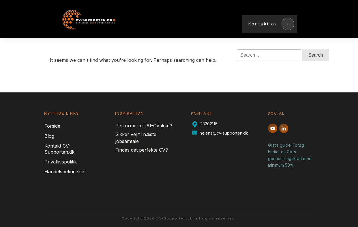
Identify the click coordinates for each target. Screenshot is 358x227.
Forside (52, 126)
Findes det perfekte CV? (141, 150)
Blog (49, 136)
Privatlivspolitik (60, 162)
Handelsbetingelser (65, 171)
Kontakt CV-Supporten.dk (59, 149)
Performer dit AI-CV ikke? (143, 126)
